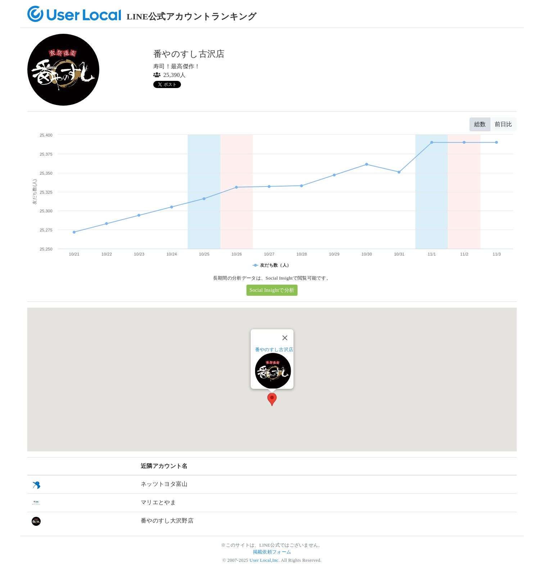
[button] (272, 399)
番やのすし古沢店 (274, 349)
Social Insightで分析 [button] (272, 290)
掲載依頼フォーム (272, 552)
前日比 (503, 124)
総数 (480, 124)
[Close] (284, 337)
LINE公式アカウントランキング (192, 16)
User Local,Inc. (265, 560)
